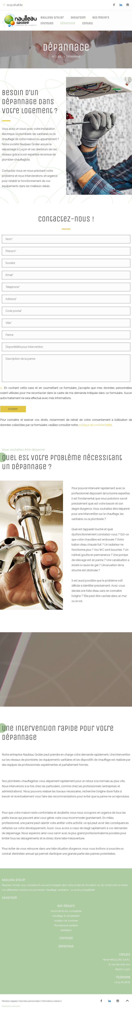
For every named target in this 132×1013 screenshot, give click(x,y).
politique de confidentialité (95, 425)
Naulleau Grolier (52, 17)
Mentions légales (10, 1001)
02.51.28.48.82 (13, 5)
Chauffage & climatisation (66, 916)
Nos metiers (100, 17)
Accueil (57, 56)
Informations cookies (51, 1001)
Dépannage (67, 23)
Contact (87, 23)
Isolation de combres (66, 920)
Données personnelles (29, 1001)
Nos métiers (66, 906)
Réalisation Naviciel (11, 1006)
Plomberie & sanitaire (66, 925)
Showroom (78, 17)
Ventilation (66, 930)
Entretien (47, 23)
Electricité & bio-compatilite (66, 911)
